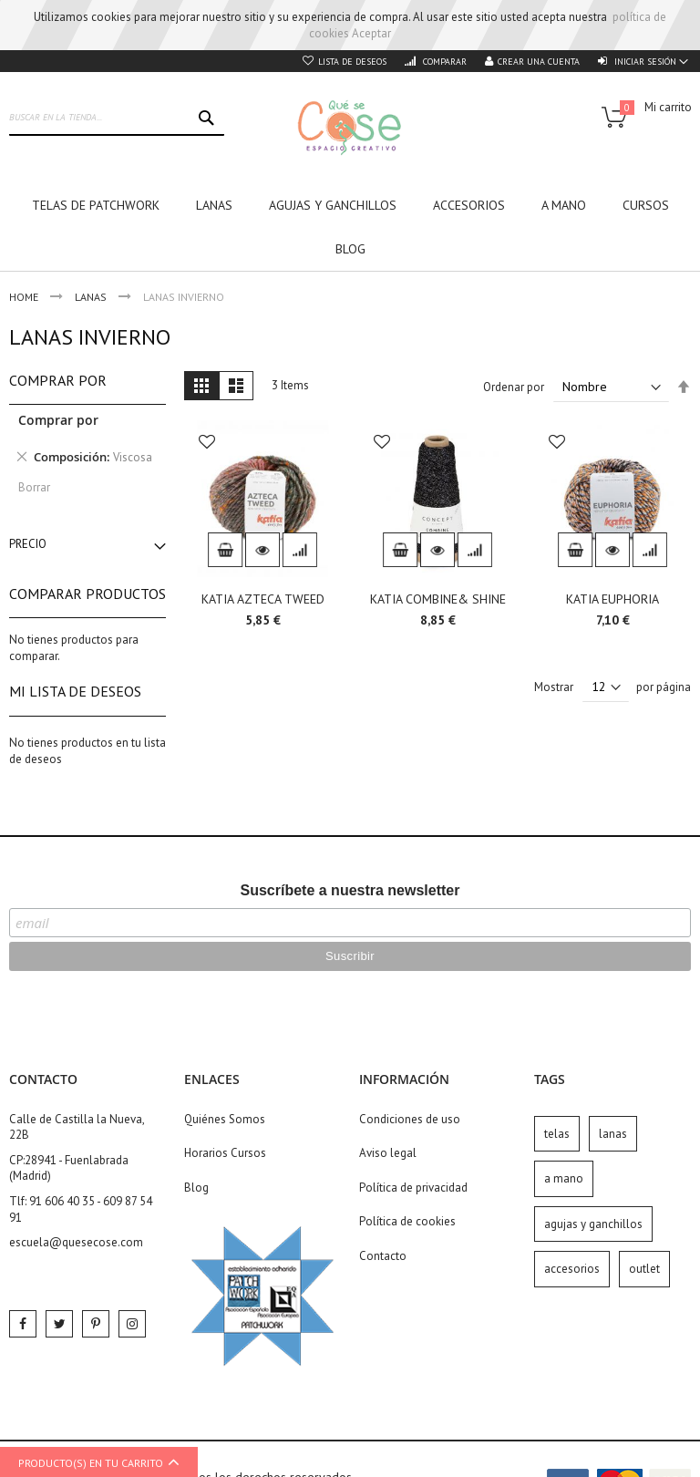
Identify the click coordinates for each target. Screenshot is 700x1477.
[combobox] (116, 117)
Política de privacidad (413, 1187)
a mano (563, 1178)
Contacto (383, 1256)
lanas (613, 1133)
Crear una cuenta (539, 61)
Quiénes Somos (224, 1119)
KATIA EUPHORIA (612, 599)
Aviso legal (388, 1153)
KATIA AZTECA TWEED (262, 599)
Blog (196, 1187)
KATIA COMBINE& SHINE (438, 599)
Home (25, 297)
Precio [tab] (27, 544)
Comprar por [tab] (58, 380)
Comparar (443, 61)
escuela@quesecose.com (76, 1242)
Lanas (92, 297)
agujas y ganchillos (593, 1224)
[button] (207, 443)
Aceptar (371, 33)
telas (557, 1133)
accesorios (572, 1268)
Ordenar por (513, 387)
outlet (644, 1268)
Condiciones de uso (409, 1119)
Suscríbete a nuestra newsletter (350, 890)
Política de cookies (407, 1221)
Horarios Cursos (225, 1153)
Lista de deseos (352, 61)
